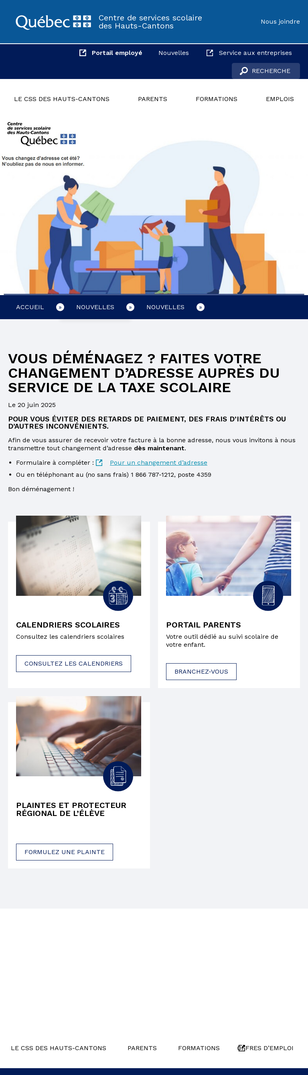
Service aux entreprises (255, 53)
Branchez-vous (201, 671)
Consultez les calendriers (73, 663)
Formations (216, 99)
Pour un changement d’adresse (158, 462)
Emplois (280, 99)
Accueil (30, 307)
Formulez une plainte (64, 852)
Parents (152, 99)
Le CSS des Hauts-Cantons (61, 99)
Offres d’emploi (265, 1048)
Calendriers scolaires (68, 625)
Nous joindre (280, 21)
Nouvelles (173, 53)
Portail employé (117, 53)
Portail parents (203, 625)
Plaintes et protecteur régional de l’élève (71, 809)
